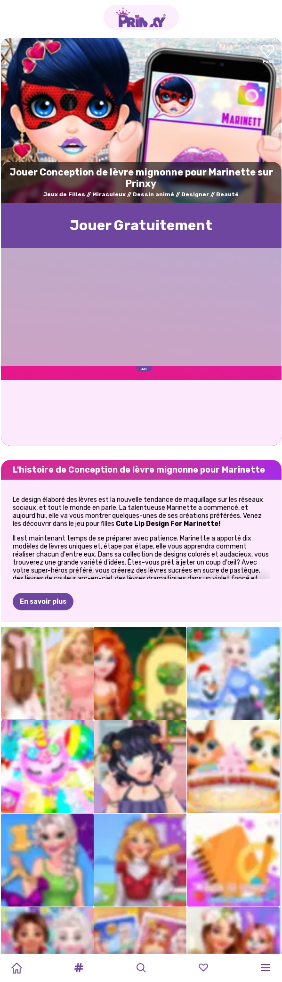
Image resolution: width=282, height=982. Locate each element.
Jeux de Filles (64, 194)
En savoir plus (43, 602)
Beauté (227, 194)
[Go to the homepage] (141, 17)
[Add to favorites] (267, 55)
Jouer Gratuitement (141, 225)
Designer (195, 194)
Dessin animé (153, 194)
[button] (78, 968)
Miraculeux (109, 194)
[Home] (16, 968)
